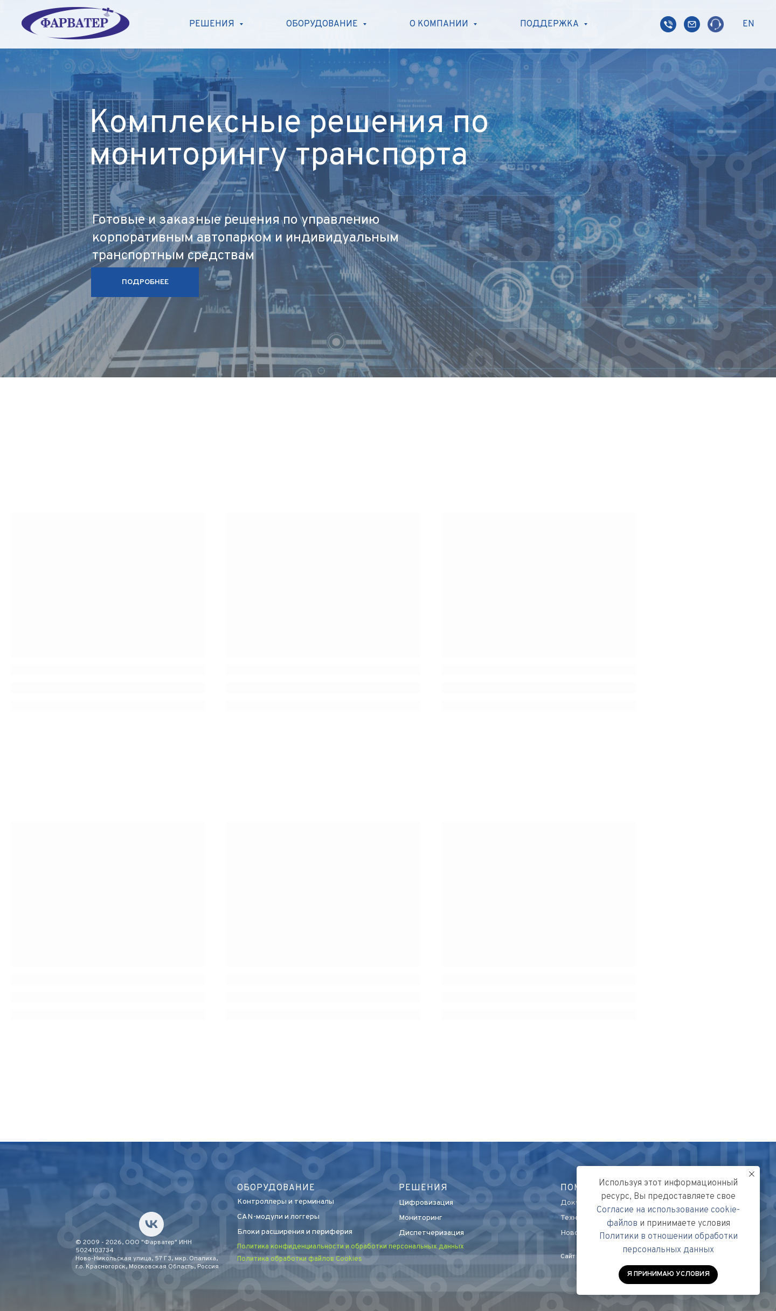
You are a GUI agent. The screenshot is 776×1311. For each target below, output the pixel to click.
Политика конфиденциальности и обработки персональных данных (350, 1247)
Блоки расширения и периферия (294, 1232)
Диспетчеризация (431, 1233)
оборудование (276, 1188)
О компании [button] (440, 24)
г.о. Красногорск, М (104, 1266)
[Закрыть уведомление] (751, 1174)
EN (748, 24)
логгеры (305, 1217)
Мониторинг (420, 1218)
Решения (423, 1188)
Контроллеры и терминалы (285, 1201)
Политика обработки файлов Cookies (299, 1259)
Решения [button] (213, 24)
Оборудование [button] (323, 24)
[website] (668, 24)
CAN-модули (260, 1217)
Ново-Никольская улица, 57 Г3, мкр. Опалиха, (146, 1258)
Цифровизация (426, 1203)
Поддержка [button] (550, 24)
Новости (575, 1233)
